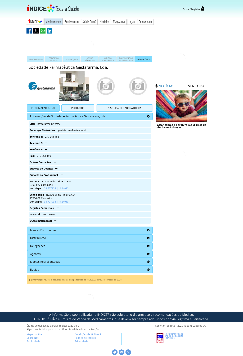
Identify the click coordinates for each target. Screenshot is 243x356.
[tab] (90, 116)
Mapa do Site (34, 334)
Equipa (34, 269)
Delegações (37, 246)
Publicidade (33, 341)
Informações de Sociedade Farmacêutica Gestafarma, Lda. (68, 116)
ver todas (197, 86)
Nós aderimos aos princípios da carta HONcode (173, 335)
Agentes (35, 254)
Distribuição (38, 238)
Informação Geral (43, 108)
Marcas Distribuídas (43, 230)
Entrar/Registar (193, 9)
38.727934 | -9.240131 (57, 188)
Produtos (77, 108)
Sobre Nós (33, 337)
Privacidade (81, 341)
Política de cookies (85, 337)
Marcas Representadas (45, 262)
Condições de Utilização (88, 334)
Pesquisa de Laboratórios (124, 108)
